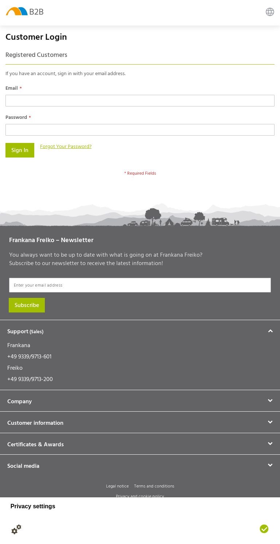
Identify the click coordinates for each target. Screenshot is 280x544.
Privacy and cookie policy (140, 496)
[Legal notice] (45, 529)
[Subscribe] (27, 305)
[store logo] (17, 11)
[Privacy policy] (31, 529)
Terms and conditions (154, 486)
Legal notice (117, 486)
